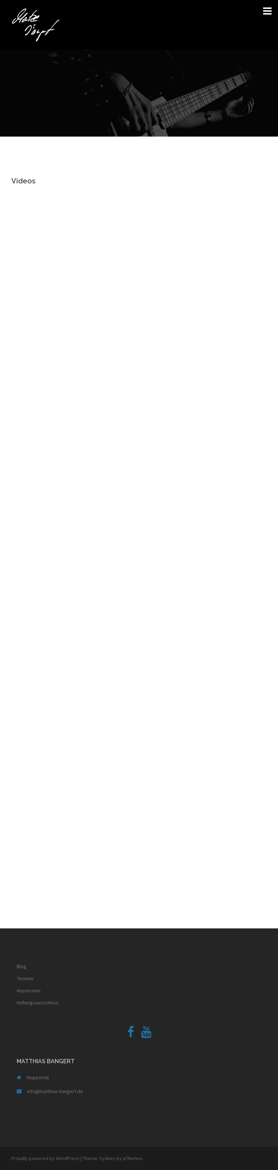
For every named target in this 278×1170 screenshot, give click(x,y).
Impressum (28, 990)
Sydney (107, 1158)
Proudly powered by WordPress (45, 1158)
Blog (21, 966)
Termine (25, 978)
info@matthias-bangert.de (55, 1091)
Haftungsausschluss (38, 1002)
